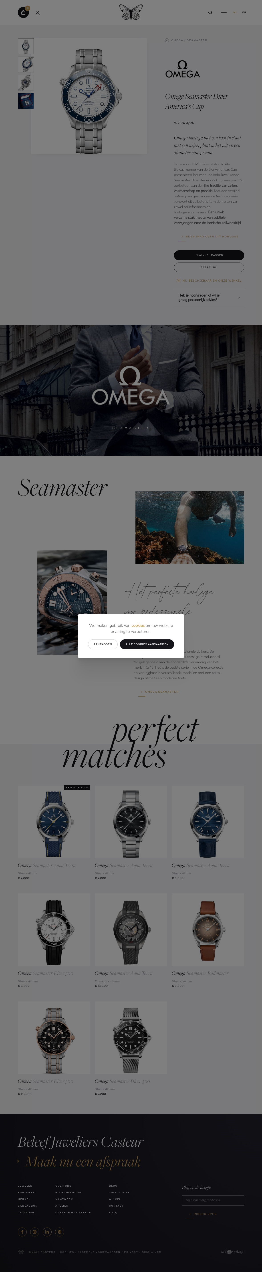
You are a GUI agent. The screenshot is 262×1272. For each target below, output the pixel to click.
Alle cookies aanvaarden (147, 644)
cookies (138, 626)
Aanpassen (103, 644)
